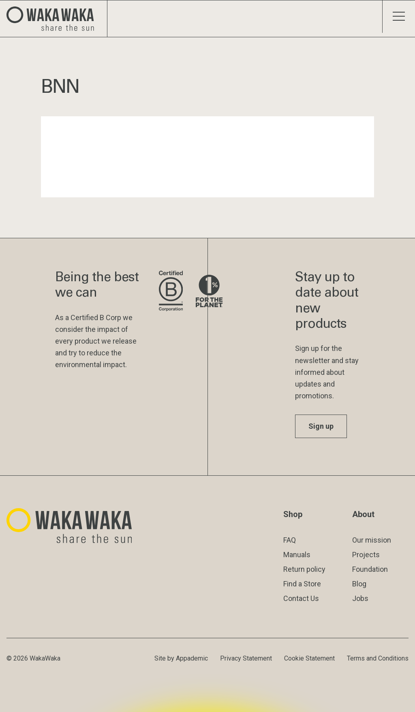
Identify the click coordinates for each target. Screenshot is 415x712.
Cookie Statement (309, 658)
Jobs (360, 598)
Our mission (371, 540)
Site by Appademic (181, 658)
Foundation (370, 569)
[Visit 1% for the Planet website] (209, 291)
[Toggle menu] (398, 16)
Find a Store (302, 583)
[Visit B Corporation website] (171, 291)
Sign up (321, 426)
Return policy (304, 569)
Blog (359, 583)
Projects (366, 554)
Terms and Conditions (378, 658)
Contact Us (301, 598)
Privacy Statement (246, 658)
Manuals (296, 554)
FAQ (289, 540)
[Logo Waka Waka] (53, 18)
